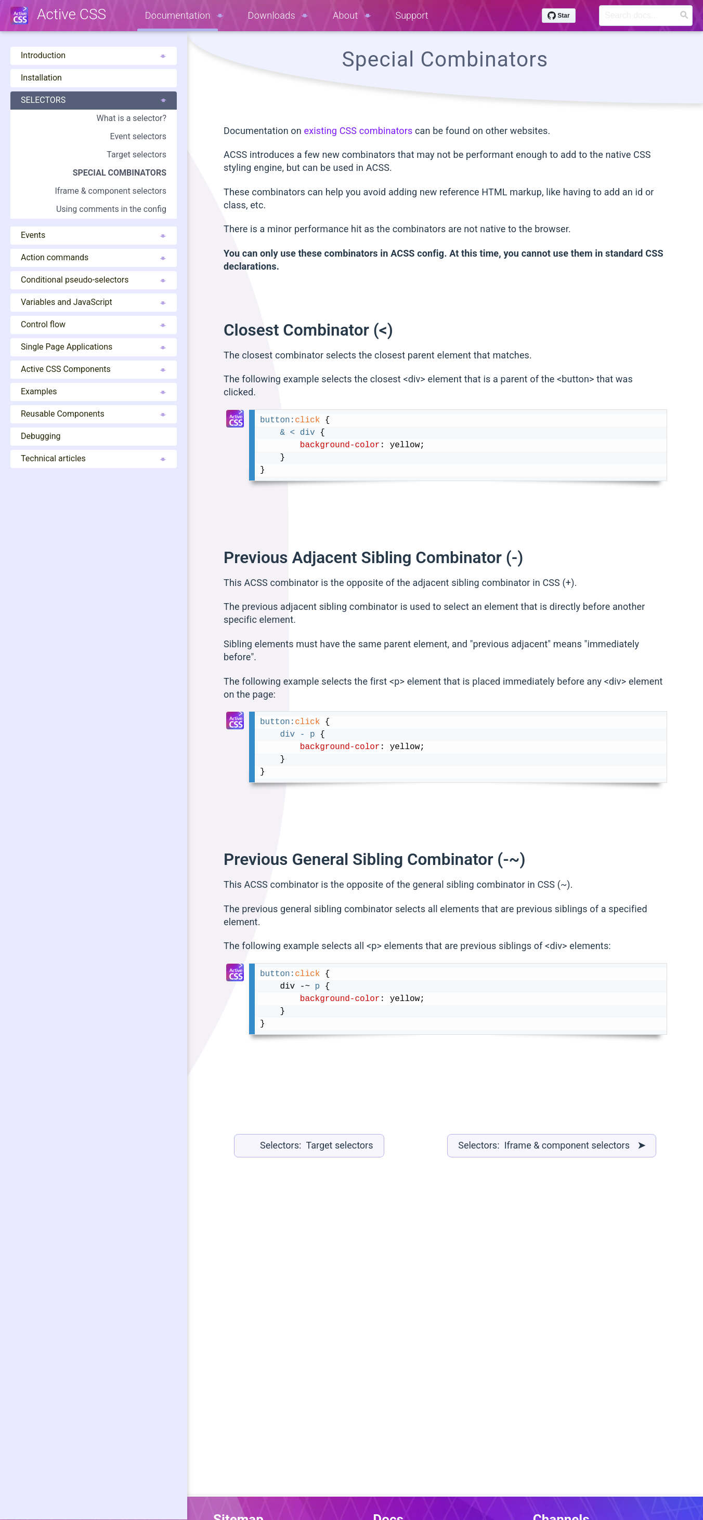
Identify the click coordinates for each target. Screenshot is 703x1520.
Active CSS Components (93, 369)
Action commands (93, 257)
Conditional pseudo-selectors (93, 280)
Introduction (93, 55)
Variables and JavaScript (93, 302)
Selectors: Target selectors (316, 1145)
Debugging (40, 436)
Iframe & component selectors (110, 191)
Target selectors (136, 154)
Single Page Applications (93, 347)
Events (93, 235)
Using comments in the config (111, 209)
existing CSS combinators (358, 130)
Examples (93, 391)
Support (412, 15)
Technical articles (93, 458)
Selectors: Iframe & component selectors (551, 1145)
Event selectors (138, 136)
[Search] (646, 15)
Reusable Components (93, 414)
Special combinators (119, 173)
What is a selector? (131, 118)
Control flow (93, 324)
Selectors (93, 100)
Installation (41, 78)
